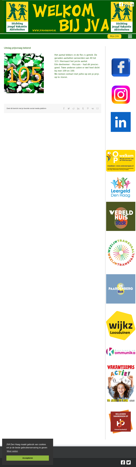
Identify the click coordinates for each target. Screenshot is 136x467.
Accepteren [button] (27, 458)
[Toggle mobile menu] (130, 36)
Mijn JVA (114, 36)
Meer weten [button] (12, 451)
